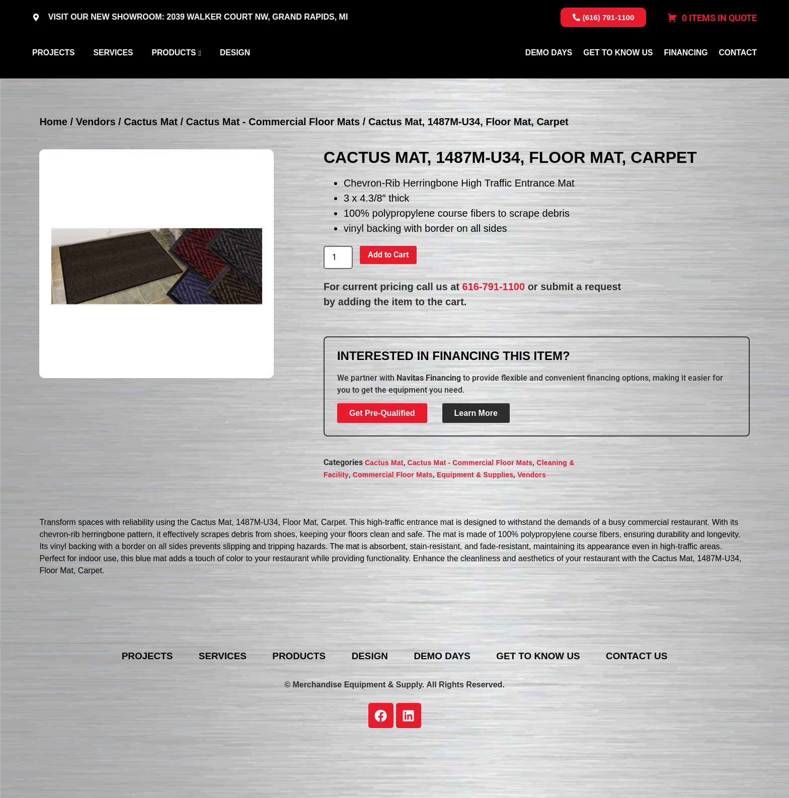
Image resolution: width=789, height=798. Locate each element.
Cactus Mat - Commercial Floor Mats (273, 170)
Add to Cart (388, 303)
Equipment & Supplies (475, 523)
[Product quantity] (338, 306)
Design (235, 77)
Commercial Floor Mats (393, 523)
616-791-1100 (493, 334)
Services (113, 77)
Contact (738, 77)
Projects (53, 77)
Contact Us (659, 704)
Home (53, 170)
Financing (685, 77)
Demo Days (548, 77)
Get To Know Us (618, 77)
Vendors (96, 170)
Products (173, 77)
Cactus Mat (151, 170)
